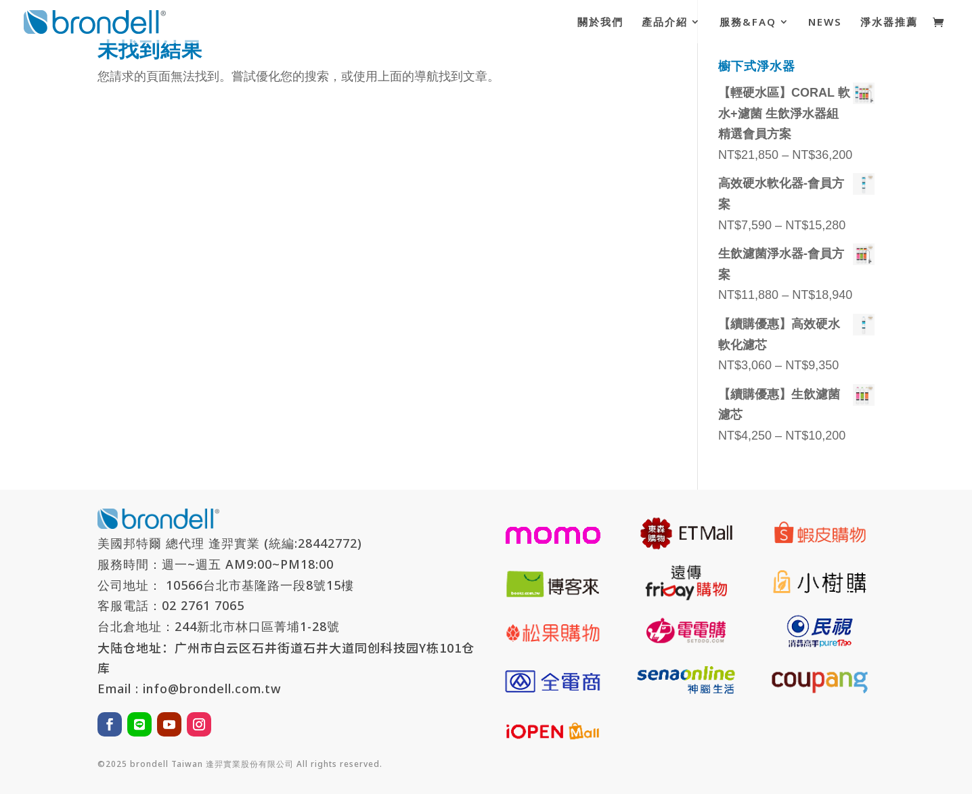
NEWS (825, 22)
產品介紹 (665, 22)
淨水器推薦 (889, 22)
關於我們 (600, 22)
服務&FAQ (748, 22)
